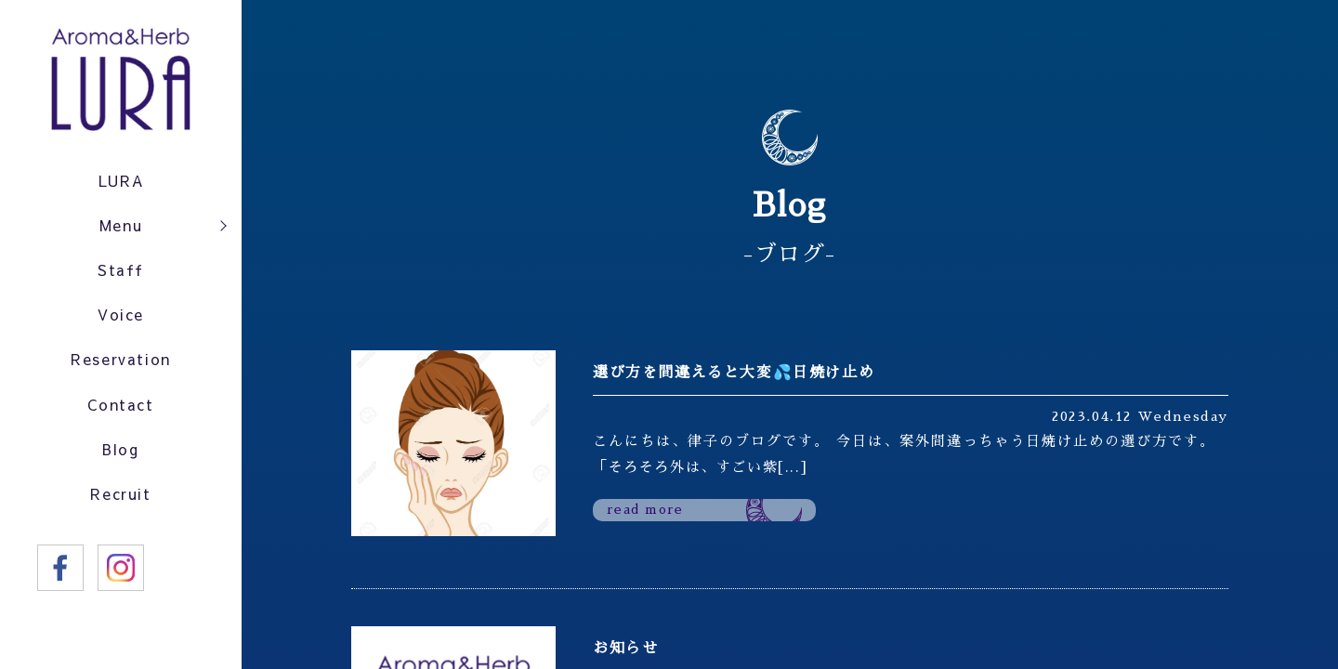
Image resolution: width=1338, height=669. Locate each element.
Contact (120, 422)
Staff (121, 278)
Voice (121, 326)
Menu (121, 230)
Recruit (120, 518)
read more (650, 511)
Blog (120, 470)
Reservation (121, 374)
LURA (120, 182)
